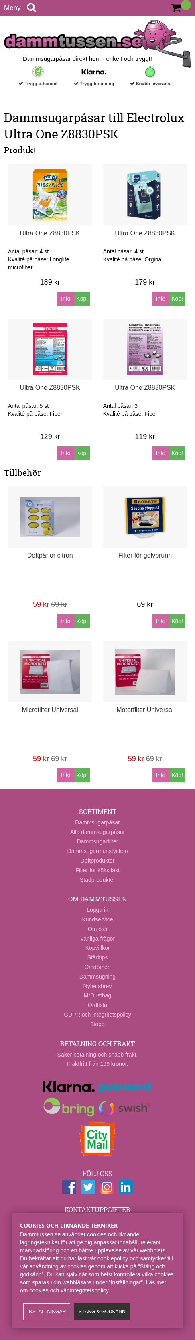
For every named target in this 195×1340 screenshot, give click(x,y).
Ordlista (97, 1005)
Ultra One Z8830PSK (50, 233)
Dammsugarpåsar (97, 822)
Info (65, 298)
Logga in (97, 910)
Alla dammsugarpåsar (97, 832)
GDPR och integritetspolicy (97, 1014)
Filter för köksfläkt (97, 870)
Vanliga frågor (97, 938)
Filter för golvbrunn (145, 555)
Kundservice (97, 919)
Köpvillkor (97, 948)
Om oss (97, 929)
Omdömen (97, 967)
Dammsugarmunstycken (97, 851)
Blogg (97, 1024)
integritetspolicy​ (89, 1290)
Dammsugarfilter (97, 841)
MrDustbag (97, 995)
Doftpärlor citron (50, 555)
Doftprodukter (98, 860)
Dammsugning (97, 976)
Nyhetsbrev (97, 986)
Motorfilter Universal (144, 709)
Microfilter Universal (50, 709)
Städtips (97, 957)
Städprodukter (97, 880)
